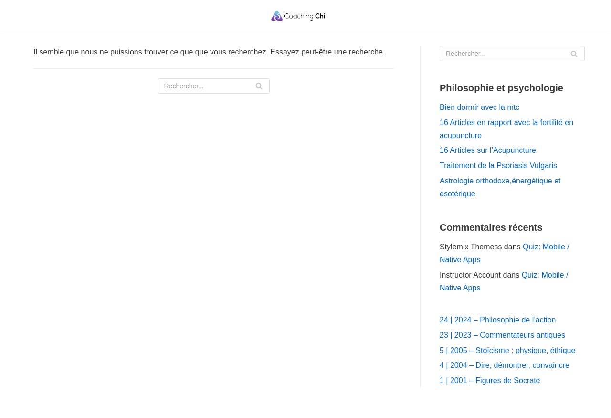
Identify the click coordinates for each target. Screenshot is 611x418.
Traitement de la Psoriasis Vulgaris (498, 165)
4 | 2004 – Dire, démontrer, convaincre (504, 365)
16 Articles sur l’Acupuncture (488, 150)
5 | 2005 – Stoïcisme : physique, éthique (507, 350)
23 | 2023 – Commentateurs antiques (502, 335)
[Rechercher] (214, 86)
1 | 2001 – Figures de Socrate (490, 380)
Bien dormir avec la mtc (479, 107)
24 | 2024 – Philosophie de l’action (498, 320)
